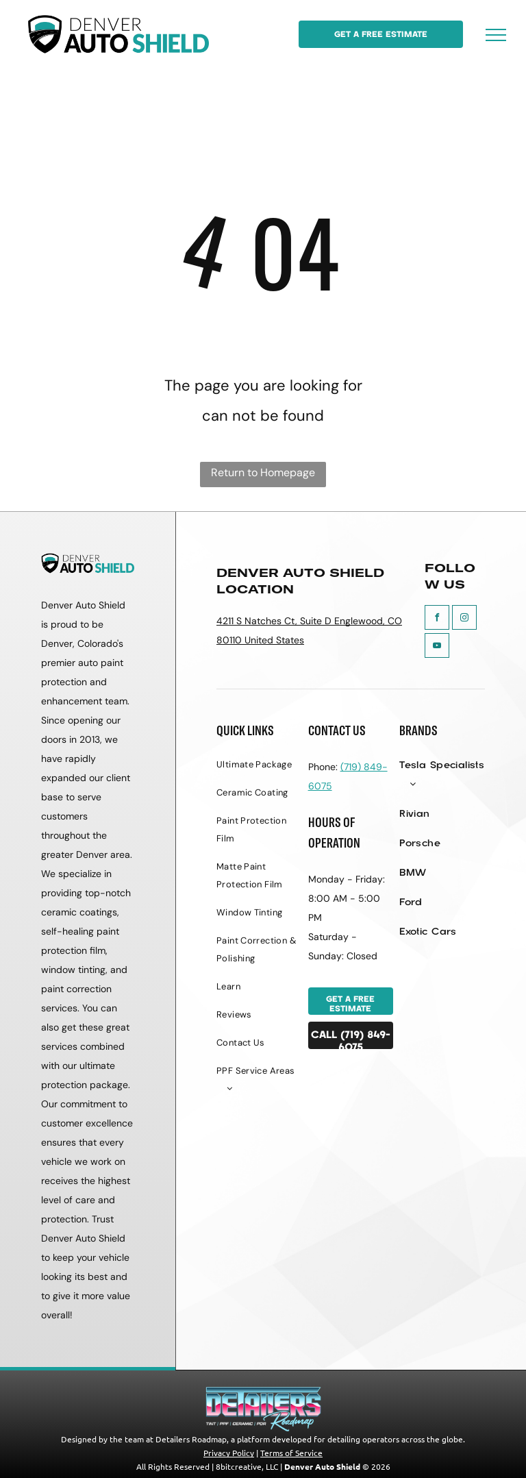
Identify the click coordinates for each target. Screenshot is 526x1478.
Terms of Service (291, 1452)
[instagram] (464, 619)
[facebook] (437, 619)
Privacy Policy (228, 1452)
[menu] (496, 35)
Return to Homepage (263, 472)
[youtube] (437, 647)
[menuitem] (259, 770)
